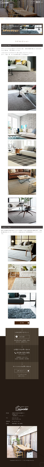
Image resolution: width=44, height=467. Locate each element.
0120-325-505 (23, 353)
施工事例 (22, 322)
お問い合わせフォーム (22, 370)
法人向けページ (33, 2)
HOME (2, 18)
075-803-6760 (17, 419)
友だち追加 (22, 336)
